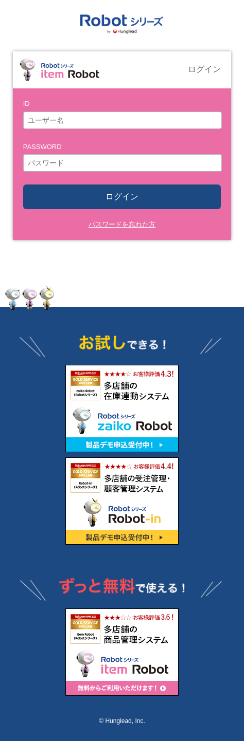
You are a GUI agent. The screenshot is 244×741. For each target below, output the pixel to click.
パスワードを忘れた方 (122, 224)
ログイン (122, 196)
